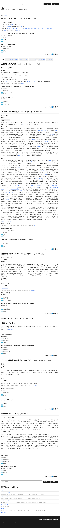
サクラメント (35, 145)
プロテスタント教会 (31, 81)
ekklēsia (33, 139)
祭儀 (35, 28)
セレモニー (18, 28)
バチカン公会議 (41, 59)
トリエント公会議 (23, 59)
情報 (17, 30)
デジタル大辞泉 (6, 18)
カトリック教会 (10, 81)
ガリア (20, 190)
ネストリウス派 (35, 187)
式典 (13, 28)
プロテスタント (32, 59)
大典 (48, 28)
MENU (2, 1)
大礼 (45, 28)
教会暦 (45, 174)
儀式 (12, 24)
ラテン (56, 130)
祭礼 (32, 28)
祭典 (29, 28)
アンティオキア (54, 185)
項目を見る (10, 329)
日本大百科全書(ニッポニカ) (10, 254)
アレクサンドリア (19, 185)
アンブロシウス (15, 192)
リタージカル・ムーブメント (12, 59)
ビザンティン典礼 (15, 189)
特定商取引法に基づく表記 (47, 519)
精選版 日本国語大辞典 (8, 64)
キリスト (24, 124)
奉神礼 (38, 146)
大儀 (42, 28)
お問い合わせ (55, 519)
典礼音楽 (4, 221)
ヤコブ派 (23, 187)
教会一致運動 (49, 59)
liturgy (5, 15)
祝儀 (26, 28)
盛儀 (51, 28)
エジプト (32, 185)
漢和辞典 (52, 134)
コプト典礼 (37, 185)
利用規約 (40, 519)
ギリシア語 (39, 130)
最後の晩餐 (29, 162)
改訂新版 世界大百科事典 (10, 112)
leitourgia (44, 130)
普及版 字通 (5, 318)
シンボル (20, 155)
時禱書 (7, 199)
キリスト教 (8, 26)
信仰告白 (45, 141)
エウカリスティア (20, 167)
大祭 (38, 28)
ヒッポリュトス (38, 178)
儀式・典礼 (5, 288)
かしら (49, 160)
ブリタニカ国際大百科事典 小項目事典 (14, 360)
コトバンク (7, 4)
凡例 (19, 30)
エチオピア (44, 185)
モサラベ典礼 (7, 192)
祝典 (23, 28)
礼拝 (21, 26)
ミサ (10, 221)
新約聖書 (43, 171)
